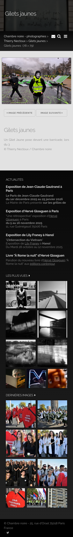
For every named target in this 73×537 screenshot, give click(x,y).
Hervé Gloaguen (54, 260)
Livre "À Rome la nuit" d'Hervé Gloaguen (35, 255)
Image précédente (20, 113)
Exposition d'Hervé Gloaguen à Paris (32, 211)
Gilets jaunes (37, 41)
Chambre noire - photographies (25, 36)
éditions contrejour (42, 264)
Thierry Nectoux (15, 41)
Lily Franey (32, 243)
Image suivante (51, 113)
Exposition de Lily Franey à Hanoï (30, 235)
